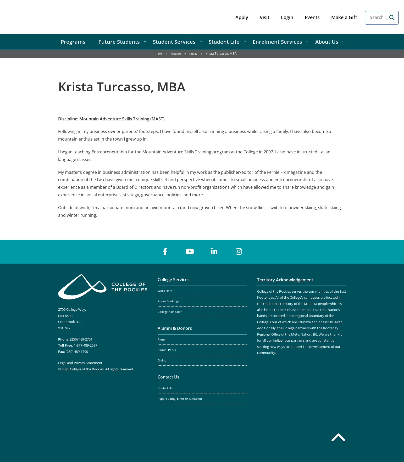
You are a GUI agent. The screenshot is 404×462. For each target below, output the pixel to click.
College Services (174, 279)
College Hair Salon (170, 312)
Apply (241, 17)
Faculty (193, 53)
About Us (176, 53)
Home (159, 53)
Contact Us (168, 377)
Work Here (165, 291)
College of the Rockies (46, 17)
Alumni (162, 339)
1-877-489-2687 (85, 345)
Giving (162, 360)
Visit (264, 17)
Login (287, 17)
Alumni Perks (167, 350)
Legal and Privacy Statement (80, 362)
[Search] (391, 17)
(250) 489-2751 (81, 339)
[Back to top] (338, 438)
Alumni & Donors (175, 328)
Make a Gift (344, 17)
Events (312, 17)
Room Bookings (168, 301)
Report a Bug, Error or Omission (180, 398)
